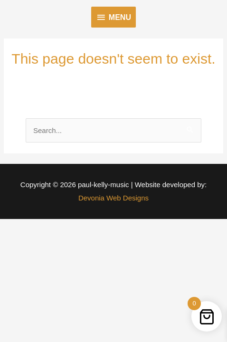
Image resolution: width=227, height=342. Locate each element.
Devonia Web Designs (113, 198)
